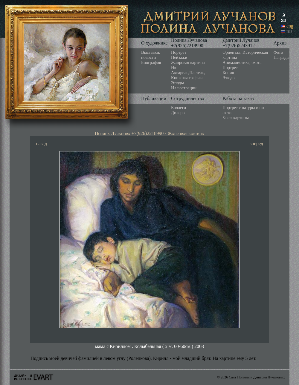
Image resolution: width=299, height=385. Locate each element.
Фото (278, 52)
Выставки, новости (150, 55)
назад (41, 143)
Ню (174, 67)
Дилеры (178, 112)
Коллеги (178, 107)
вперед (256, 143)
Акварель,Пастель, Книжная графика (188, 75)
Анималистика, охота (241, 62)
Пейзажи (179, 57)
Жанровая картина (188, 62)
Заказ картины (235, 117)
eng (289, 25)
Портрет (178, 52)
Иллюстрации (183, 87)
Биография (151, 62)
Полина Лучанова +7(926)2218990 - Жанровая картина (149, 133)
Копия (228, 72)
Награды (281, 57)
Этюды (177, 82)
